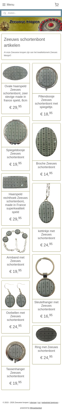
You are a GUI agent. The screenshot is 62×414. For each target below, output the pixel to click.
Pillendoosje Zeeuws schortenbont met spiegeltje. (46, 102)
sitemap (33, 402)
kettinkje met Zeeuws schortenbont (46, 234)
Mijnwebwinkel (36, 408)
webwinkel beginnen (50, 402)
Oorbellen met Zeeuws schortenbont (15, 316)
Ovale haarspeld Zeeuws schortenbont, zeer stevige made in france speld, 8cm (15, 93)
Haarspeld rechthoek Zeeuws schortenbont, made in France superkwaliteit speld (15, 203)
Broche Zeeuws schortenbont (46, 165)
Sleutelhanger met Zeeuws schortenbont (46, 306)
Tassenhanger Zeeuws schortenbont (15, 372)
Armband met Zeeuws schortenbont (15, 261)
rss (39, 402)
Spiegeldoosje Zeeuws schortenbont (15, 153)
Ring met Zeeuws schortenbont (46, 348)
